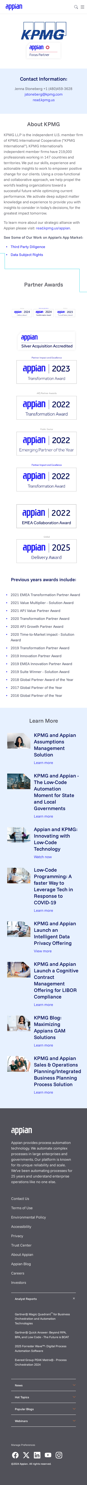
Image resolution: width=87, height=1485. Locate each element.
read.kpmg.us (44, 99)
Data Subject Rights (27, 254)
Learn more (43, 762)
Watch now (43, 856)
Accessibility (21, 1226)
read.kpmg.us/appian (53, 228)
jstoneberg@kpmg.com (44, 94)
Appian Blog (21, 1263)
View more (43, 951)
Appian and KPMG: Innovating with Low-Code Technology (55, 839)
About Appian (22, 1254)
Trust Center (21, 1245)
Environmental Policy (28, 1217)
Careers (17, 1273)
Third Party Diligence (28, 246)
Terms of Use (22, 1207)
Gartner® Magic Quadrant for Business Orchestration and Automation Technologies (42, 1318)
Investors (18, 1282)
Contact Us (20, 1198)
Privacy (17, 1235)
